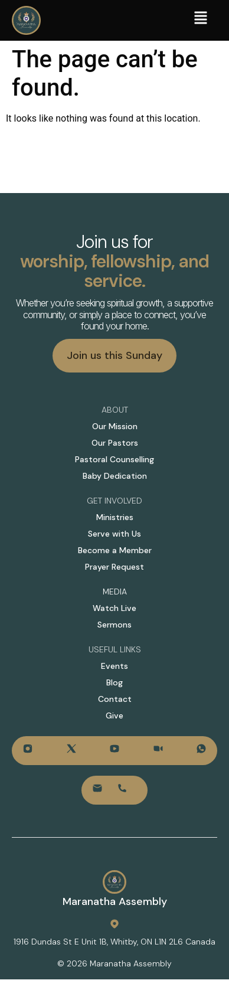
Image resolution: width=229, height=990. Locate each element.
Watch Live (114, 608)
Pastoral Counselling (114, 459)
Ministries (114, 517)
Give (114, 715)
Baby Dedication (115, 476)
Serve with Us (114, 533)
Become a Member (115, 550)
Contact (115, 699)
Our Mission (115, 426)
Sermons (114, 624)
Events (114, 666)
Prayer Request (114, 566)
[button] (201, 19)
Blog (114, 682)
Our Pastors (114, 442)
